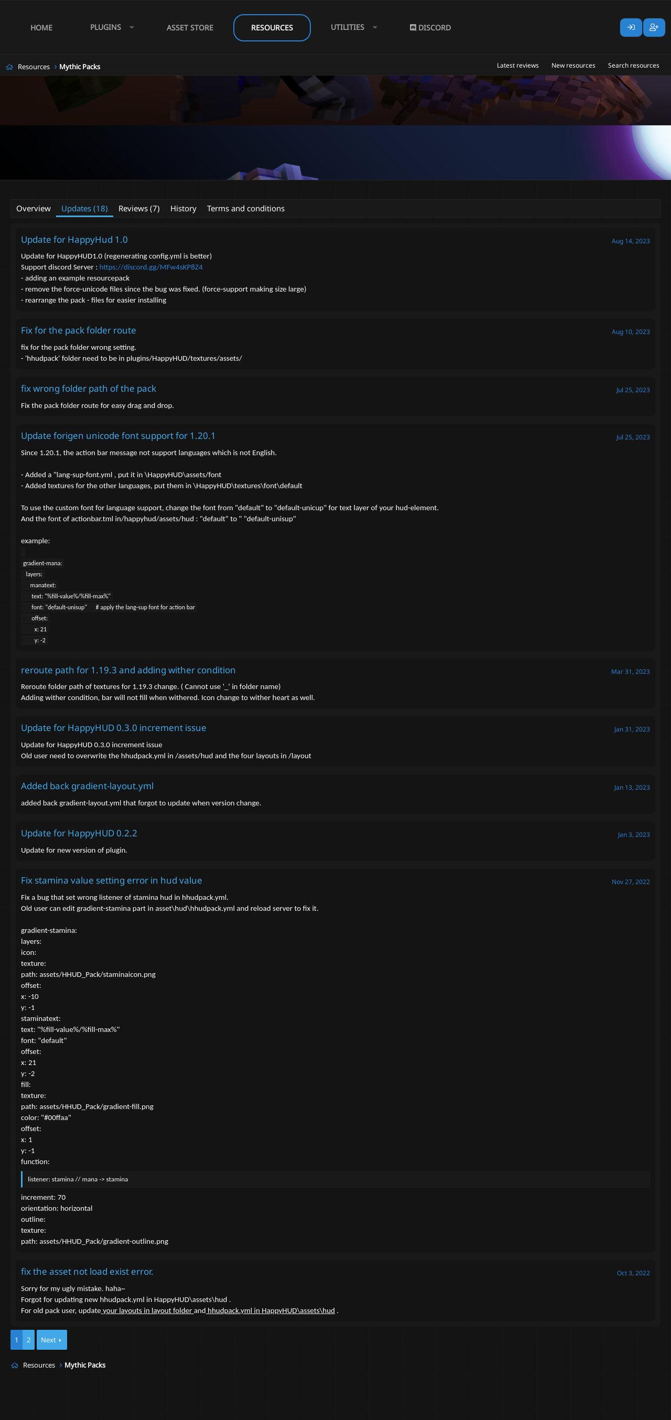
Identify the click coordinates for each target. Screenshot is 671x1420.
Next (48, 1339)
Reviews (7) (139, 208)
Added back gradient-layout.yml (87, 786)
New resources (573, 65)
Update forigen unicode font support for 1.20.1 (118, 435)
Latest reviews (518, 65)
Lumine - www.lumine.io (628, 1410)
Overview (33, 208)
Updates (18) (84, 208)
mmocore (207, 186)
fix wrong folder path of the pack (88, 388)
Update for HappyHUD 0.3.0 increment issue (114, 728)
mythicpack (246, 186)
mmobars (170, 186)
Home (41, 28)
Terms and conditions (246, 208)
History (183, 208)
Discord (430, 28)
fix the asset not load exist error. (87, 1271)
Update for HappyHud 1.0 (74, 239)
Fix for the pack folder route (78, 330)
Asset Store (190, 28)
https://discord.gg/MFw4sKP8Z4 (151, 267)
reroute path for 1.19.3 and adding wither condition (128, 670)
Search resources (633, 65)
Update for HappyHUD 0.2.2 (79, 833)
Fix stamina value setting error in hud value (111, 880)
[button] (109, 27)
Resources (272, 28)
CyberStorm (67, 186)
